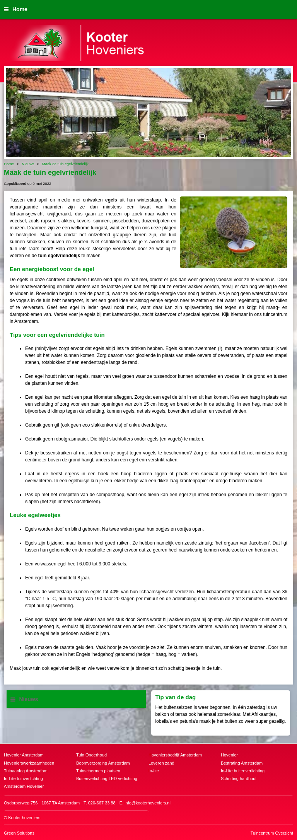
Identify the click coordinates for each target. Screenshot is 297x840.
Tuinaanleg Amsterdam (26, 770)
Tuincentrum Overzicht (272, 833)
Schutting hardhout (238, 778)
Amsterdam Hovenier (24, 786)
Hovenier (229, 755)
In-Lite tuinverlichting (23, 778)
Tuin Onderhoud (91, 755)
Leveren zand (161, 763)
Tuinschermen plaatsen (98, 770)
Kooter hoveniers (24, 817)
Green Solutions (19, 833)
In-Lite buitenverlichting (243, 770)
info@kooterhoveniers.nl (148, 803)
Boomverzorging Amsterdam (103, 763)
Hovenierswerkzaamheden (29, 763)
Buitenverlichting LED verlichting (106, 778)
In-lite (153, 770)
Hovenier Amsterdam (24, 755)
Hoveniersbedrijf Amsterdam (175, 755)
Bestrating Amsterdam (242, 763)
